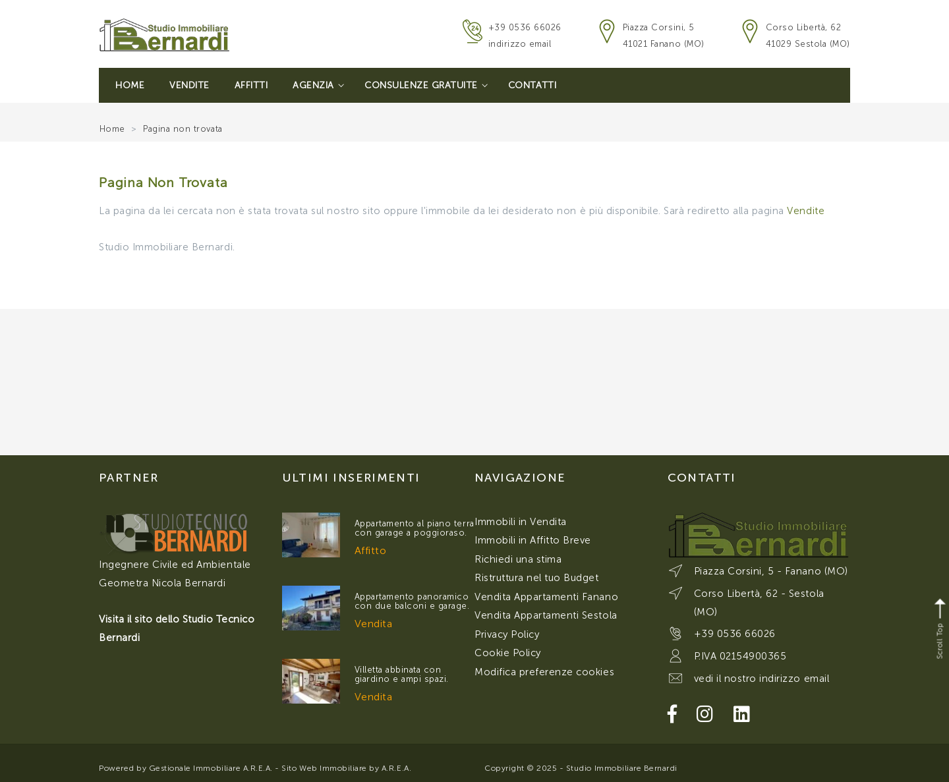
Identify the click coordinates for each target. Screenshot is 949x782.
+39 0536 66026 (524, 27)
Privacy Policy (506, 634)
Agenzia (318, 85)
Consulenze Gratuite (426, 85)
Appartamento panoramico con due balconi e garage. (412, 601)
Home (129, 85)
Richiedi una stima (517, 559)
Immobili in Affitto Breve (532, 540)
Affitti (251, 85)
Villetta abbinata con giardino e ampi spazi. (402, 674)
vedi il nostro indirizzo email (762, 678)
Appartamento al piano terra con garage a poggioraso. (414, 528)
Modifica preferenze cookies (544, 672)
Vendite (189, 85)
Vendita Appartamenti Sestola (546, 615)
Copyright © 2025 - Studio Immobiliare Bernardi (580, 768)
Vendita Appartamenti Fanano (546, 597)
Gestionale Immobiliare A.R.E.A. (211, 768)
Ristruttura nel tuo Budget (536, 578)
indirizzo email (520, 44)
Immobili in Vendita (520, 522)
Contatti (532, 85)
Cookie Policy (507, 653)
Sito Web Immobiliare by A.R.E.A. (346, 768)
